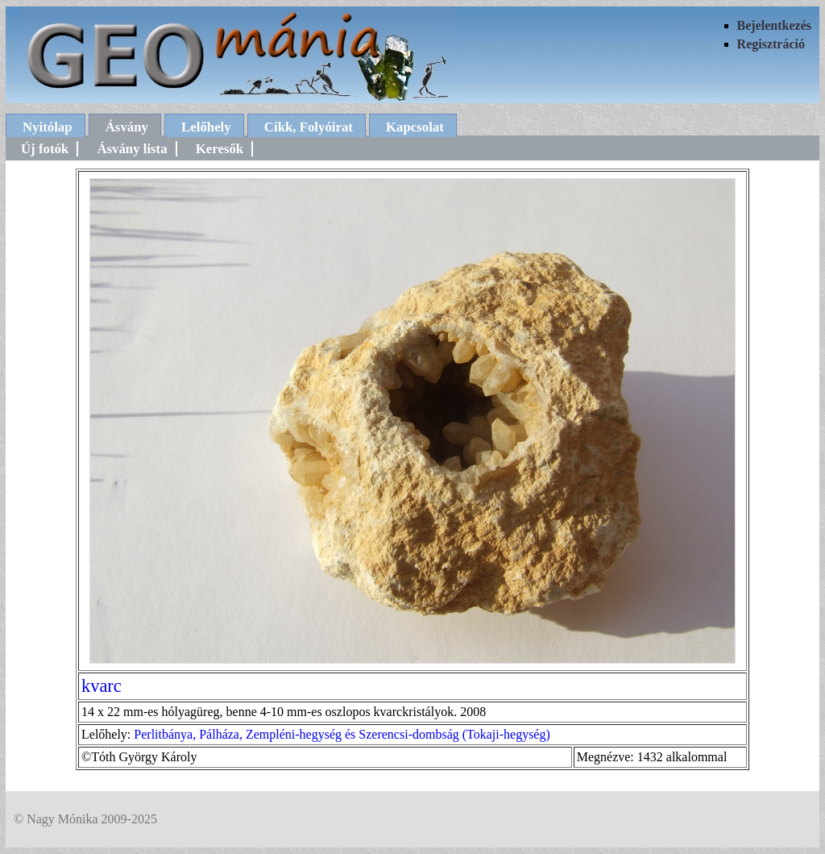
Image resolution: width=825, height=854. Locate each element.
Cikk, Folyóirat (308, 127)
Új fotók (44, 148)
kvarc (101, 686)
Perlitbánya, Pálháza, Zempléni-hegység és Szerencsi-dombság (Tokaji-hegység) (341, 734)
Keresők (219, 148)
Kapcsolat (415, 127)
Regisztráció (771, 44)
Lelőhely (206, 127)
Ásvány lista (132, 148)
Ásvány (127, 127)
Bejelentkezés (774, 25)
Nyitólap (48, 127)
